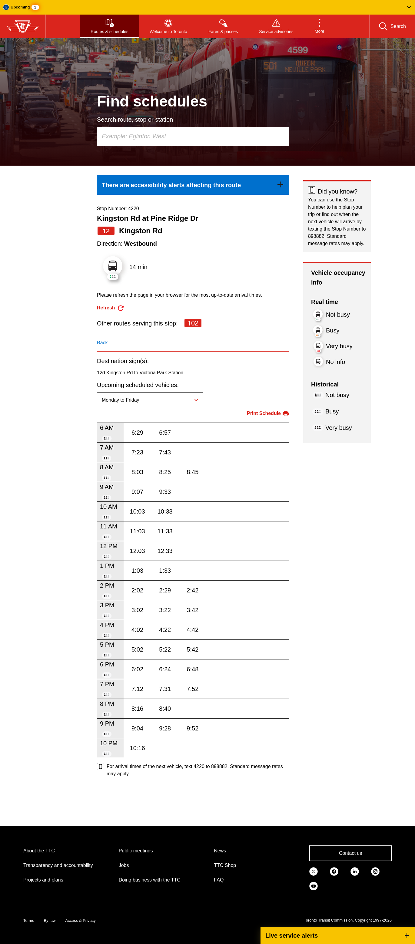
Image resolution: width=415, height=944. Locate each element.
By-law (49, 920)
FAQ (219, 879)
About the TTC (39, 850)
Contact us (350, 853)
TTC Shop (225, 865)
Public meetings (136, 850)
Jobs (124, 865)
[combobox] (193, 136)
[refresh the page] (111, 308)
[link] (193, 185)
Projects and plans (43, 879)
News (220, 850)
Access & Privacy (80, 920)
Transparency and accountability (58, 865)
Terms (28, 920)
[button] (207, 7)
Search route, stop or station (135, 119)
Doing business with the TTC (150, 879)
